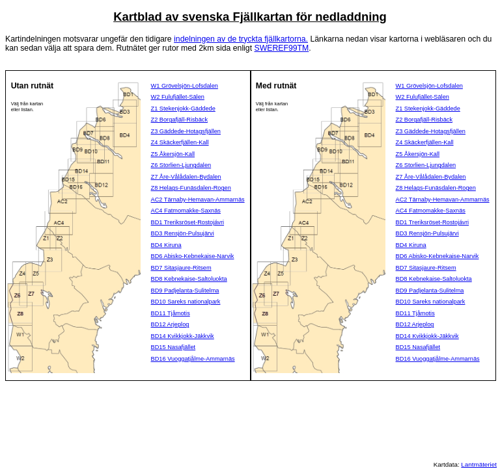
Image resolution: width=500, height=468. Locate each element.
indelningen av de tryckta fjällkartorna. (241, 39)
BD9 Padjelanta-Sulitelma (185, 290)
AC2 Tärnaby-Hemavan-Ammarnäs (198, 199)
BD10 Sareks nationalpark (186, 301)
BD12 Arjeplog (170, 324)
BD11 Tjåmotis (170, 313)
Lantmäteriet (479, 464)
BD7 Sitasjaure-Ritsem (181, 268)
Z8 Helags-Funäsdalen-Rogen (191, 188)
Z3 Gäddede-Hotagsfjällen (186, 131)
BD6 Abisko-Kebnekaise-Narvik (192, 256)
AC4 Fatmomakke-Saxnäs (186, 210)
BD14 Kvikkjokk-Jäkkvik (182, 336)
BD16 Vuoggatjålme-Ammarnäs (193, 359)
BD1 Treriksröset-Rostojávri (188, 222)
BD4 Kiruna (166, 245)
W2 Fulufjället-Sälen (177, 97)
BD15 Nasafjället (173, 347)
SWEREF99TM (281, 48)
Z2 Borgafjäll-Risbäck (179, 119)
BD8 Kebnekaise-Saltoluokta (189, 279)
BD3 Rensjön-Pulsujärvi (182, 233)
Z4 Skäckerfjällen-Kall (180, 142)
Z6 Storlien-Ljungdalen (181, 165)
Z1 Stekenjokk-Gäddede (183, 108)
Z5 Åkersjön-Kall (173, 154)
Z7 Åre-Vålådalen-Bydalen (186, 177)
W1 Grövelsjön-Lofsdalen (184, 86)
